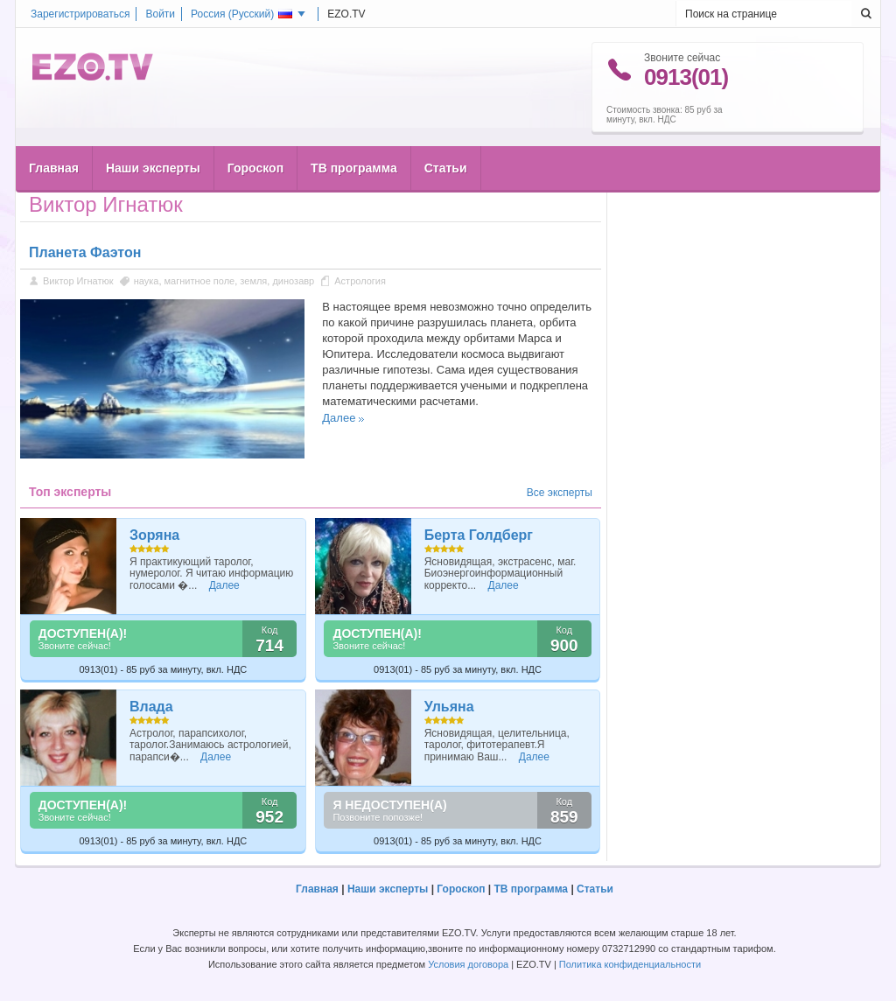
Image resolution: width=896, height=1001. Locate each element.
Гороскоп (256, 132)
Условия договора (468, 964)
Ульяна (449, 706)
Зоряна (154, 535)
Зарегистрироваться (80, 14)
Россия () (241, 14)
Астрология (360, 281)
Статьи (445, 132)
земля (253, 281)
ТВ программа (354, 132)
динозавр (293, 281)
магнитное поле (199, 281)
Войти (160, 14)
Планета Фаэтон (85, 252)
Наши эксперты (153, 132)
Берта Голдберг (478, 535)
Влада (151, 706)
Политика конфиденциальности (630, 964)
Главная (54, 132)
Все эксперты (559, 492)
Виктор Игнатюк (78, 281)
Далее (338, 417)
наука (146, 281)
